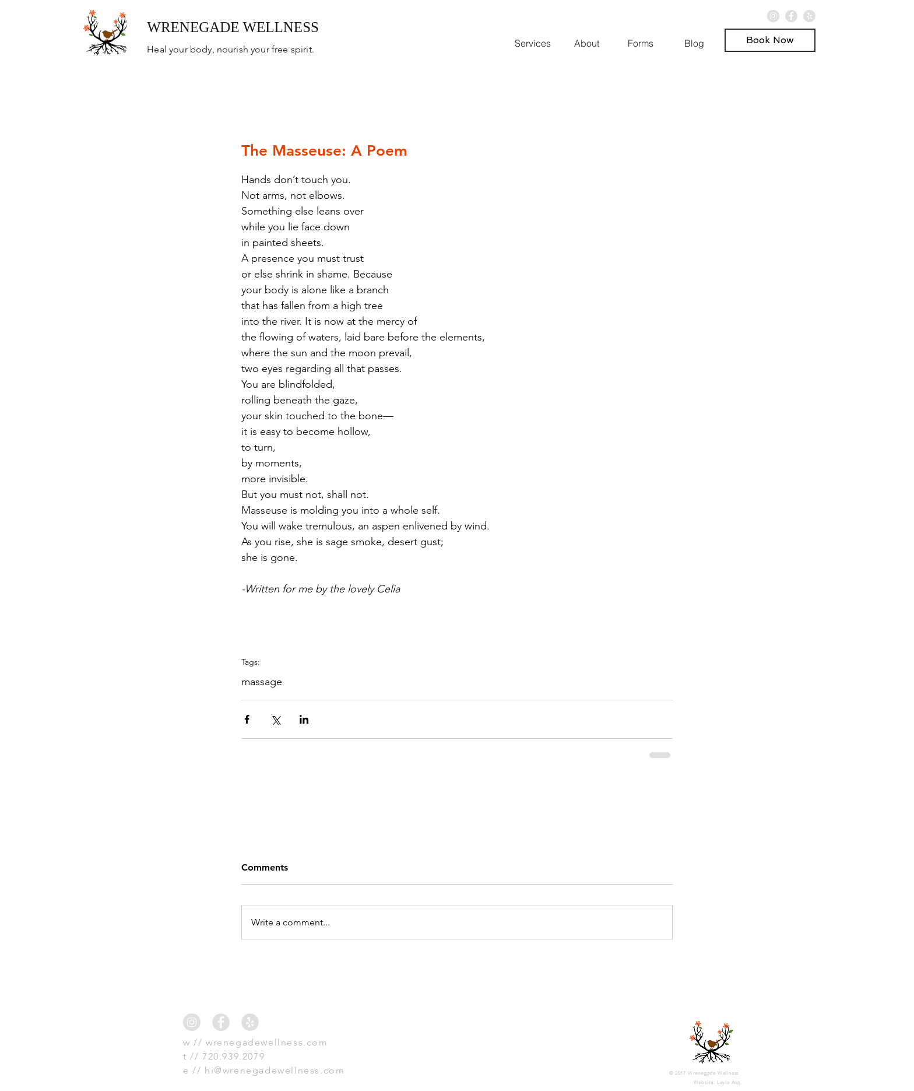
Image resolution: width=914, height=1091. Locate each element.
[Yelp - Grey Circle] (809, 16)
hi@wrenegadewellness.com (274, 1070)
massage (261, 681)
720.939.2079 (233, 1056)
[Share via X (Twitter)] (275, 719)
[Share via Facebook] (246, 719)
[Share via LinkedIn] (304, 719)
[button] (770, 40)
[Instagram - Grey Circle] (773, 16)
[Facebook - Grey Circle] (791, 16)
